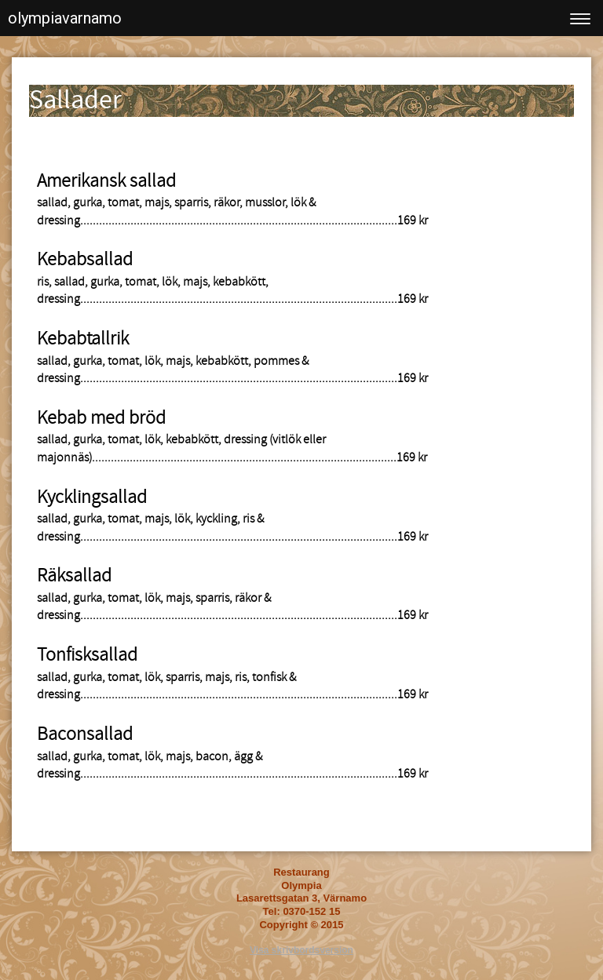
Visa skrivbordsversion (301, 950)
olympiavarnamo (65, 18)
